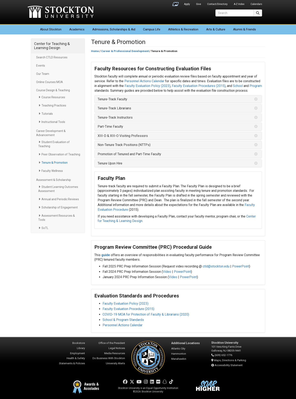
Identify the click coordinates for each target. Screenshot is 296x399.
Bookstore (78, 343)
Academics (76, 29)
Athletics (183, 29)
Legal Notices (117, 348)
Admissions (113, 29)
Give (198, 4)
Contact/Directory (217, 4)
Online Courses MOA (49, 82)
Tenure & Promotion (55, 162)
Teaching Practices (54, 105)
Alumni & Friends (244, 29)
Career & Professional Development (125, 51)
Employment (77, 353)
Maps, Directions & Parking (230, 360)
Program (256, 86)
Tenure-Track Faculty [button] (112, 99)
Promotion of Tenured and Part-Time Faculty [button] (129, 154)
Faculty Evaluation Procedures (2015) (198, 86)
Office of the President (111, 343)
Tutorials (47, 113)
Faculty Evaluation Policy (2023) (147, 86)
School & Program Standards (123, 320)
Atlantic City (178, 348)
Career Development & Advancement (51, 133)
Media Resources (114, 353)
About (50, 29)
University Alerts (115, 363)
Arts (215, 29)
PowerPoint (240, 266)
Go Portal (175, 3)
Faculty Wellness (52, 170)
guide (106, 255)
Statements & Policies (72, 363)
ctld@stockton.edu (216, 266)
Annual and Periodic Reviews (60, 199)
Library (81, 348)
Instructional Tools (53, 122)
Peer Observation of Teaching (61, 154)
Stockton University (61, 12)
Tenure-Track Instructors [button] (115, 117)
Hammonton (178, 353)
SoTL (45, 228)
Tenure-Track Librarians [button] (114, 108)
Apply (187, 4)
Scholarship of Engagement (60, 207)
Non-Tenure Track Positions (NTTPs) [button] (124, 145)
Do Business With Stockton (108, 358)
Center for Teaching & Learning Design (52, 46)
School (238, 86)
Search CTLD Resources (51, 57)
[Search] (234, 12)
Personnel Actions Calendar (144, 81)
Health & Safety (76, 358)
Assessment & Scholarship (53, 180)
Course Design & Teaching (53, 90)
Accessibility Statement (229, 365)
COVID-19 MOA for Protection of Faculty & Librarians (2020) (146, 314)
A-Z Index (239, 4)
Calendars (256, 4)
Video (167, 272)
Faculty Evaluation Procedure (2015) (128, 309)
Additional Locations (185, 343)
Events (40, 65)
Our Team (42, 73)
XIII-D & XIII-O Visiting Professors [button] (123, 136)
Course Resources (53, 97)
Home (95, 51)
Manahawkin (178, 358)
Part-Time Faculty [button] (110, 126)
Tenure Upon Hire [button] (110, 163)
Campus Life (151, 29)
